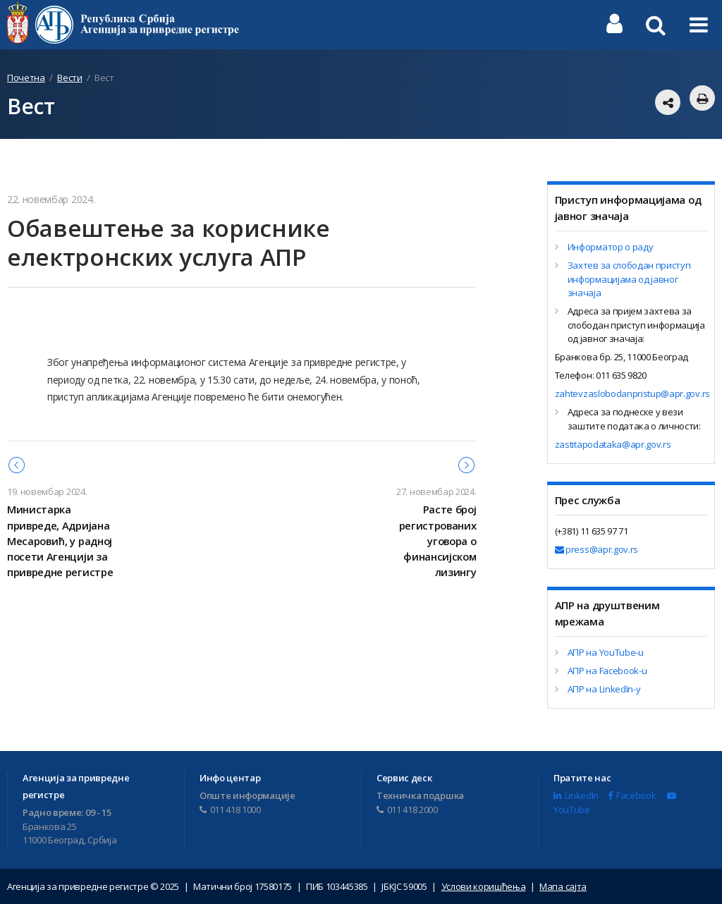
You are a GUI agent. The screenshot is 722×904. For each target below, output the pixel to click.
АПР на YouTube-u (606, 652)
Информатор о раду (611, 246)
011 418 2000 (407, 809)
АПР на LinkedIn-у (604, 689)
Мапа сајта (563, 886)
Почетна (26, 77)
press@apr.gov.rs (596, 549)
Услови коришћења (483, 886)
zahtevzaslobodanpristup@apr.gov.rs (632, 393)
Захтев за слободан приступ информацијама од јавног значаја (629, 279)
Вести (69, 77)
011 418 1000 (230, 809)
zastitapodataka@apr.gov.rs (613, 444)
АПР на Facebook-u (607, 670)
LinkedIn (576, 795)
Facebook (632, 795)
